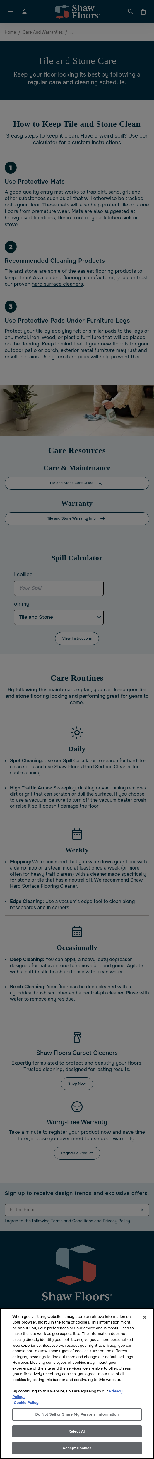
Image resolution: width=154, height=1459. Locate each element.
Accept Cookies (77, 1448)
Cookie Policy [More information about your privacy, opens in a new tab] (26, 1402)
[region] (77, 1383)
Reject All (76, 1431)
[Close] (144, 1317)
